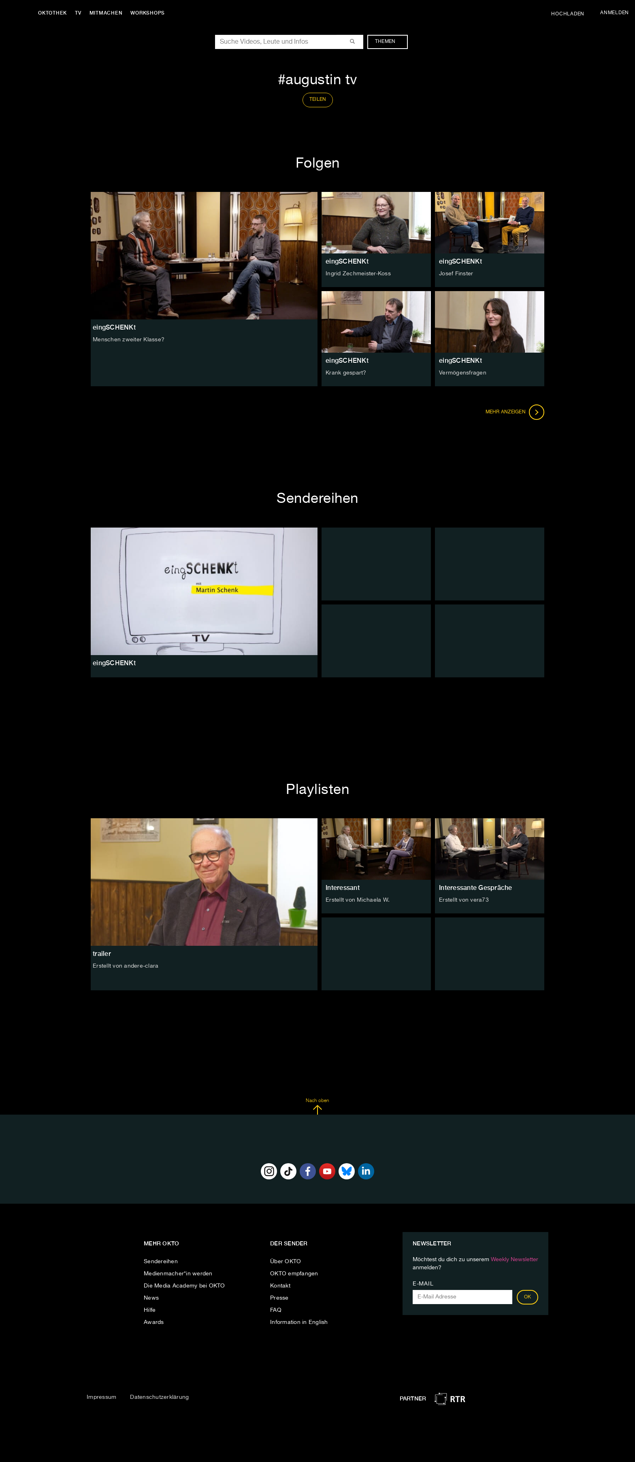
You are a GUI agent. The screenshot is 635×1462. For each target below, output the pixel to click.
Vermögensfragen (462, 373)
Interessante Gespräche (475, 888)
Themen (389, 41)
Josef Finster (456, 274)
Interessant (343, 888)
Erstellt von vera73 (464, 900)
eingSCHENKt (347, 261)
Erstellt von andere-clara (125, 966)
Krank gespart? (346, 373)
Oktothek (52, 13)
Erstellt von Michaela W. (358, 900)
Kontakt (280, 1286)
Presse (279, 1298)
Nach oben (317, 1106)
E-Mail (423, 1284)
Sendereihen (161, 1261)
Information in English (299, 1322)
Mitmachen (106, 13)
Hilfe (150, 1310)
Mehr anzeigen (515, 412)
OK (527, 1297)
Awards (154, 1322)
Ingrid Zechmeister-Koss (358, 274)
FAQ (275, 1310)
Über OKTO (285, 1261)
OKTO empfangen (294, 1274)
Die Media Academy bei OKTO (184, 1286)
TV (78, 13)
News (151, 1298)
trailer (102, 954)
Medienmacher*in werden (178, 1274)
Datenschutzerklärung (159, 1397)
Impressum (101, 1397)
